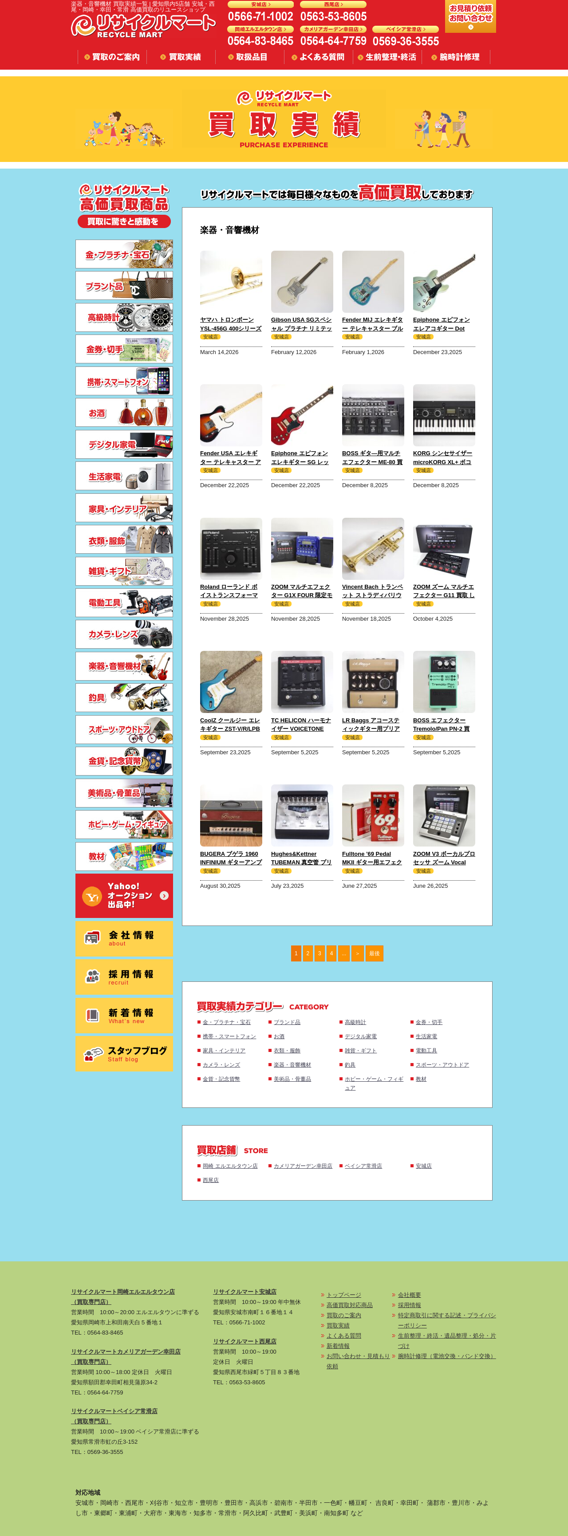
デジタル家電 (361, 1036)
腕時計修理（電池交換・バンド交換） (447, 1356)
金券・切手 (429, 1022)
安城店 (424, 1166)
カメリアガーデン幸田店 (303, 1166)
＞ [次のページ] (357, 953)
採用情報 (409, 1305)
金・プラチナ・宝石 (227, 1022)
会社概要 (409, 1295)
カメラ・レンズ (221, 1064)
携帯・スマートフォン (229, 1036)
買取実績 (338, 1325)
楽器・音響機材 (292, 1064)
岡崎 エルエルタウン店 (230, 1166)
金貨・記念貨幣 (221, 1079)
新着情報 (338, 1346)
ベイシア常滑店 (363, 1166)
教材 (421, 1079)
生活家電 (426, 1036)
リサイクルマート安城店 (244, 1291)
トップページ (344, 1295)
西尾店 (211, 1180)
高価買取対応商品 (350, 1305)
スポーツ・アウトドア (442, 1064)
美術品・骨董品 (292, 1079)
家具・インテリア (224, 1050)
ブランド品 (287, 1022)
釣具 (350, 1064)
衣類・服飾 (287, 1050)
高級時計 (355, 1022)
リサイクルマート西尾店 (244, 1341)
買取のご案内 (344, 1315)
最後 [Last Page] (374, 953)
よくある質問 (344, 1335)
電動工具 (426, 1050)
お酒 (279, 1036)
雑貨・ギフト (361, 1050)
